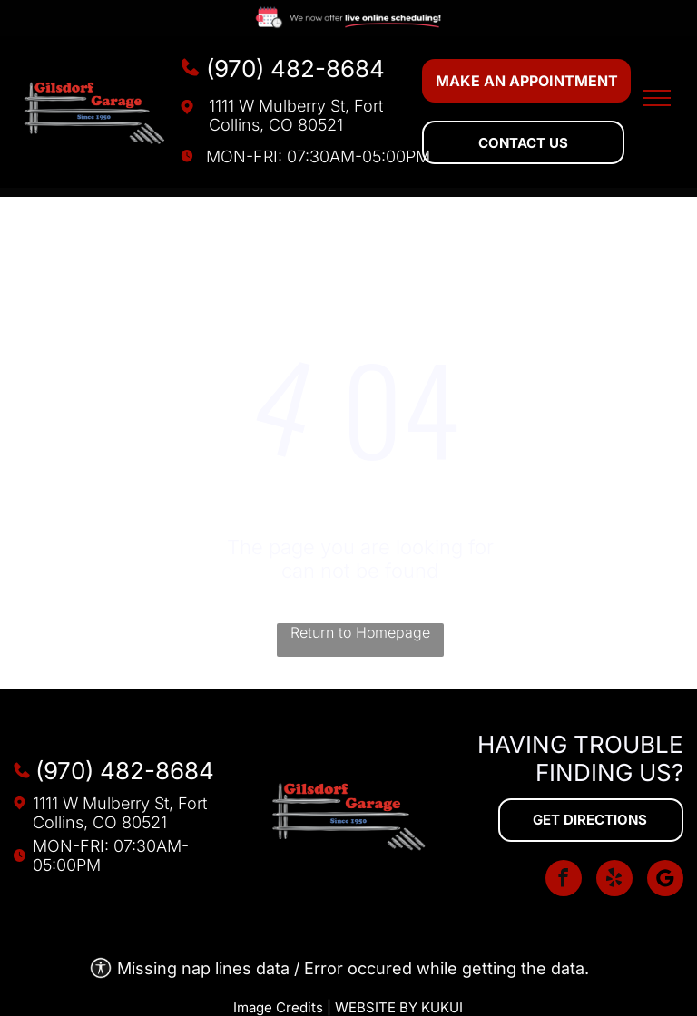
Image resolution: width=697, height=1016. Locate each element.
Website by (376, 1007)
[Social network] (665, 880)
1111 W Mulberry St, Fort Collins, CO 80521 (296, 115)
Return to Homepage (360, 632)
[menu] (657, 98)
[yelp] (614, 880)
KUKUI (442, 1007)
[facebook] (563, 880)
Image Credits (278, 1007)
